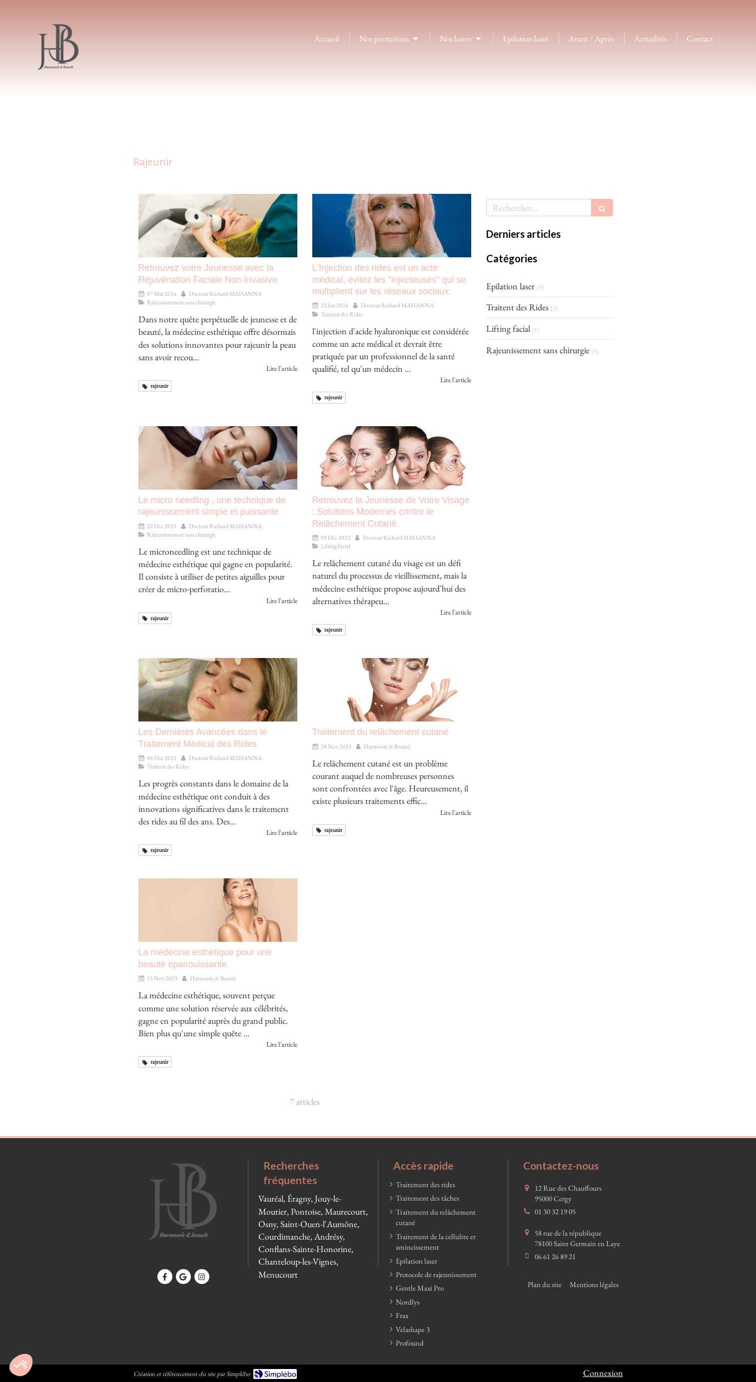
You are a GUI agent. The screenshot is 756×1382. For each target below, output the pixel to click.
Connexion (603, 1373)
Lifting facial (508, 328)
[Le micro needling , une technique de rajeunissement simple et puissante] (217, 458)
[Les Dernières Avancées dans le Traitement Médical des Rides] (217, 689)
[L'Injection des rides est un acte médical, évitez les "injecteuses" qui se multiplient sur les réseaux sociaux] (391, 225)
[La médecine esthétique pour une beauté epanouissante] (217, 910)
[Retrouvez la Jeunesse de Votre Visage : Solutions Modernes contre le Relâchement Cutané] (391, 458)
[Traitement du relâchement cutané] (391, 689)
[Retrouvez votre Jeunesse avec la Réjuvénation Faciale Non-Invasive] (217, 225)
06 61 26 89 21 (555, 1256)
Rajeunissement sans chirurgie (538, 350)
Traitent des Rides (517, 307)
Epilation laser (510, 286)
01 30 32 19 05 (555, 1211)
